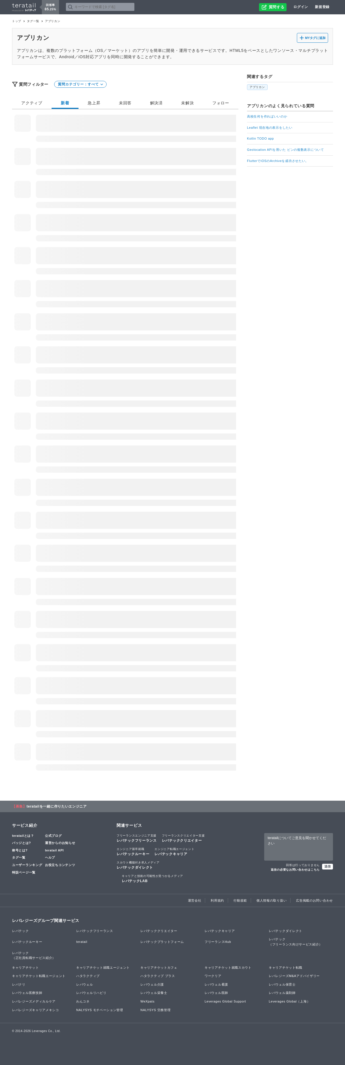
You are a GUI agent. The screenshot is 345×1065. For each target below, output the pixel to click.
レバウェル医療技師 (27, 992)
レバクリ (19, 984)
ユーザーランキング (27, 865)
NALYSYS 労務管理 (155, 1010)
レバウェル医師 (216, 992)
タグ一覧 (33, 21)
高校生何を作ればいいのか (267, 116)
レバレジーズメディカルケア (34, 1001)
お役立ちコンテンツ (60, 865)
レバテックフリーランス (137, 838)
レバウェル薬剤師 (282, 992)
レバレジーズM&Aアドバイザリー (294, 976)
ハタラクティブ (88, 976)
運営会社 (194, 900)
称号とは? (20, 850)
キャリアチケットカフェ (158, 967)
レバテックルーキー (133, 851)
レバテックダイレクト (138, 864)
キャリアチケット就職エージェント (103, 967)
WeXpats (147, 1001)
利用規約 (217, 900)
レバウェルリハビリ (91, 992)
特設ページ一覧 (24, 872)
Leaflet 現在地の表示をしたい (270, 127)
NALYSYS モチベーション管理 (99, 1010)
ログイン (300, 7)
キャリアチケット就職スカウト (228, 967)
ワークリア (213, 976)
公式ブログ (53, 835)
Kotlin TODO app (260, 138)
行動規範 (240, 900)
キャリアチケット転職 (285, 967)
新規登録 (322, 7)
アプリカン (257, 87)
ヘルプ (50, 857)
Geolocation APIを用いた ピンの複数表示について (285, 149)
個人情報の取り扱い (271, 900)
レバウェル (84, 984)
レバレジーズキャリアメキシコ (35, 1010)
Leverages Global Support (225, 1001)
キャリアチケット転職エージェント (39, 976)
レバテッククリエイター (183, 838)
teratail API (54, 850)
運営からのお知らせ (60, 843)
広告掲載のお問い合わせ (314, 900)
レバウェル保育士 (282, 984)
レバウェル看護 (216, 984)
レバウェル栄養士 (153, 992)
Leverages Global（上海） (289, 1001)
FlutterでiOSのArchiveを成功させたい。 (278, 161)
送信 (327, 866)
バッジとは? (21, 843)
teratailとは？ (23, 835)
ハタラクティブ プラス (157, 976)
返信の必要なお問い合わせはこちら (295, 869)
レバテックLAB (152, 878)
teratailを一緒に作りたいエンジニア (57, 806)
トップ (16, 21)
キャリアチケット (25, 967)
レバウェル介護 (152, 984)
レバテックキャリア (174, 851)
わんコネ (83, 1001)
